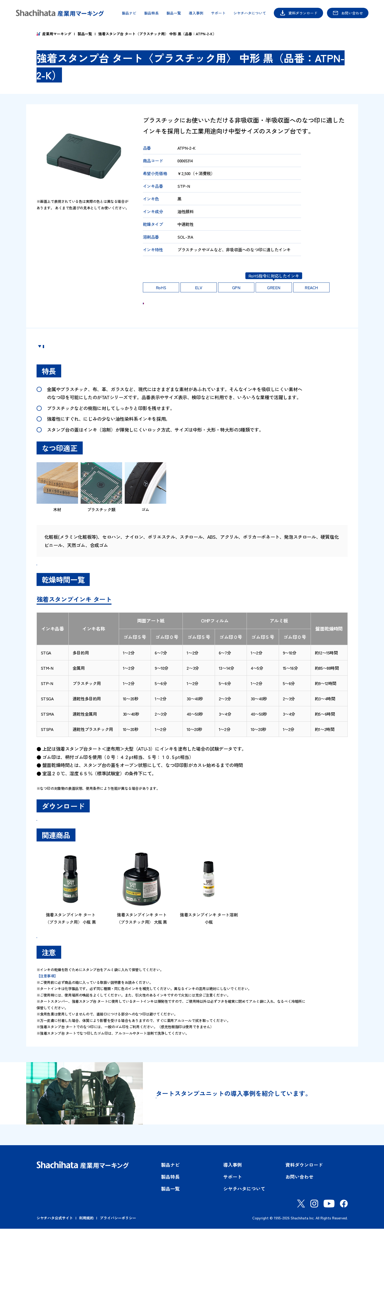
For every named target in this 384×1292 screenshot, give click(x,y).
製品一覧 (173, 13)
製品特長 (151, 13)
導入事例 (196, 13)
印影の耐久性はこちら (165, 267)
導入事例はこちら (196, 1165)
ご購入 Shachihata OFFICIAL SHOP (257, 310)
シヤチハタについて (249, 13)
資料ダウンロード (302, 13)
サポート (218, 13)
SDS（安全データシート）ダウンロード (83, 860)
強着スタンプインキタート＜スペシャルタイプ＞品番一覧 (99, 589)
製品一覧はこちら (65, 992)
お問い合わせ (352, 13)
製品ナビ (129, 13)
